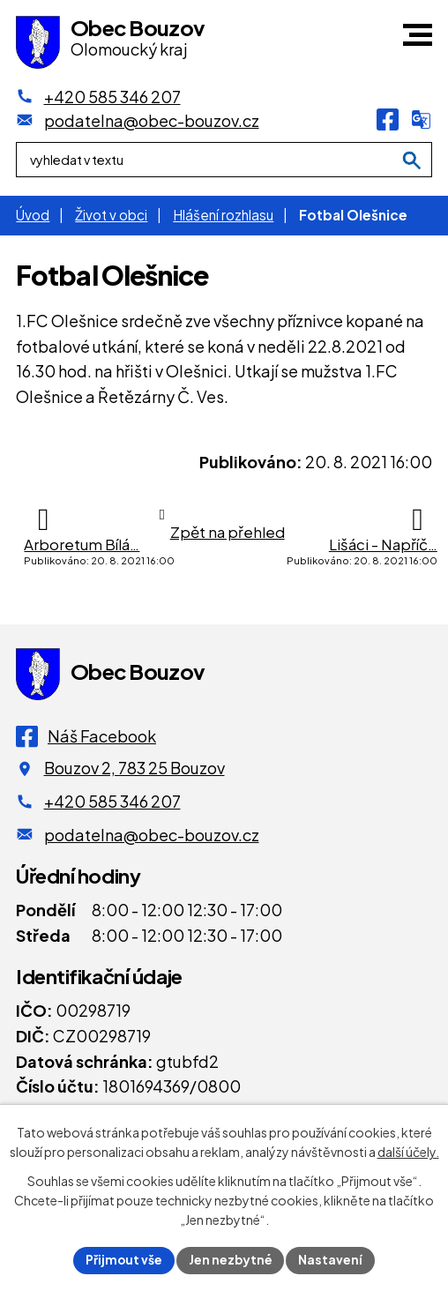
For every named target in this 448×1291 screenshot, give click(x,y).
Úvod (32, 214)
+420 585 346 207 (112, 801)
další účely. (408, 1151)
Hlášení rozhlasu (223, 214)
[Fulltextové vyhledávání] (224, 161)
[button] (417, 35)
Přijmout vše (123, 1259)
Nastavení (332, 1259)
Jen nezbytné (231, 1259)
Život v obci (111, 214)
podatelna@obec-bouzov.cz (151, 835)
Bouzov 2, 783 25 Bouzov (134, 767)
